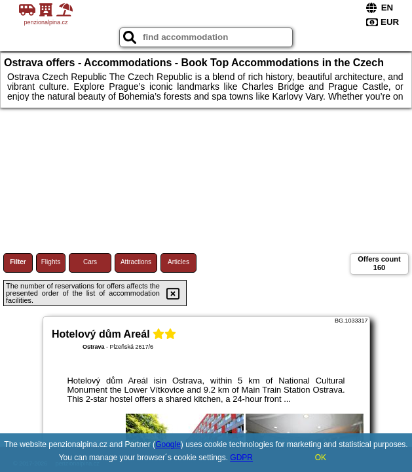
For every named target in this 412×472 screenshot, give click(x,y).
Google (168, 444)
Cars (90, 262)
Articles (178, 262)
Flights (50, 262)
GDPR (241, 457)
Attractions (136, 262)
